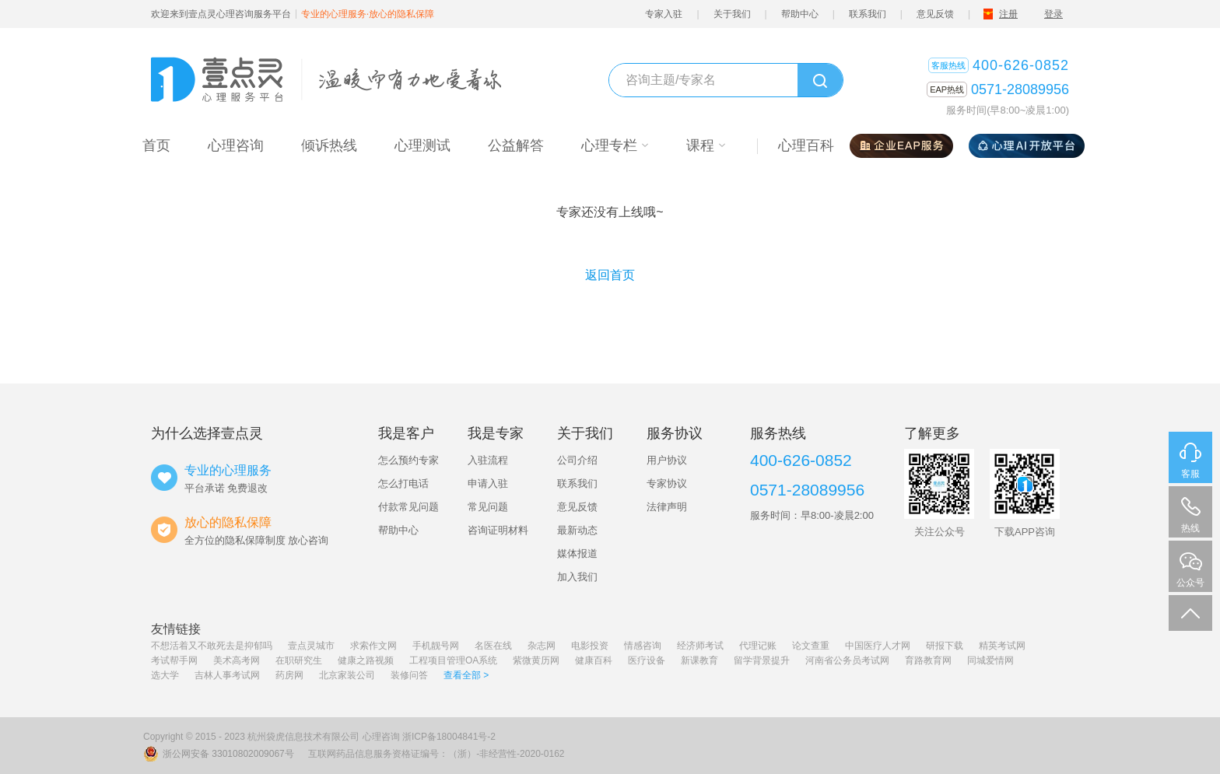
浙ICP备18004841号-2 (449, 736)
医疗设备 (646, 660)
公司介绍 (577, 460)
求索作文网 (373, 645)
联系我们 (867, 14)
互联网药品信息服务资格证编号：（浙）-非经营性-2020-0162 (436, 753)
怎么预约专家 (408, 460)
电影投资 (589, 645)
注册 (1008, 14)
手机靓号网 (435, 645)
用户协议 (667, 460)
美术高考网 (236, 660)
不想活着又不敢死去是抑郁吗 (211, 645)
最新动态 (577, 530)
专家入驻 (663, 14)
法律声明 (667, 507)
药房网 (289, 675)
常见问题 (488, 507)
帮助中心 (800, 14)
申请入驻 (488, 483)
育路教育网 (928, 660)
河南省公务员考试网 (847, 660)
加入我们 (577, 577)
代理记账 (758, 645)
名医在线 (493, 645)
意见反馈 (935, 14)
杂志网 (542, 645)
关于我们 (732, 14)
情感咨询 (642, 645)
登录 (1053, 14)
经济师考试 (700, 645)
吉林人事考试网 (227, 675)
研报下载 (944, 645)
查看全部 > (466, 675)
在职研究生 (298, 660)
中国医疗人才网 (877, 645)
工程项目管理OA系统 (453, 660)
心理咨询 (381, 736)
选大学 (165, 675)
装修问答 (409, 675)
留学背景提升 (762, 660)
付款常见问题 (408, 507)
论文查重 (810, 645)
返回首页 (610, 275)
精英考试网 (1002, 645)
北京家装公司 (347, 675)
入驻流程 (488, 460)
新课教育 (699, 660)
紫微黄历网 (536, 660)
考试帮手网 (174, 660)
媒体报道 (577, 553)
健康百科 (593, 660)
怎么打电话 (403, 483)
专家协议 (667, 483)
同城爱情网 (990, 660)
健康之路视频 (366, 660)
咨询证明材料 (498, 530)
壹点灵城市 (311, 645)
